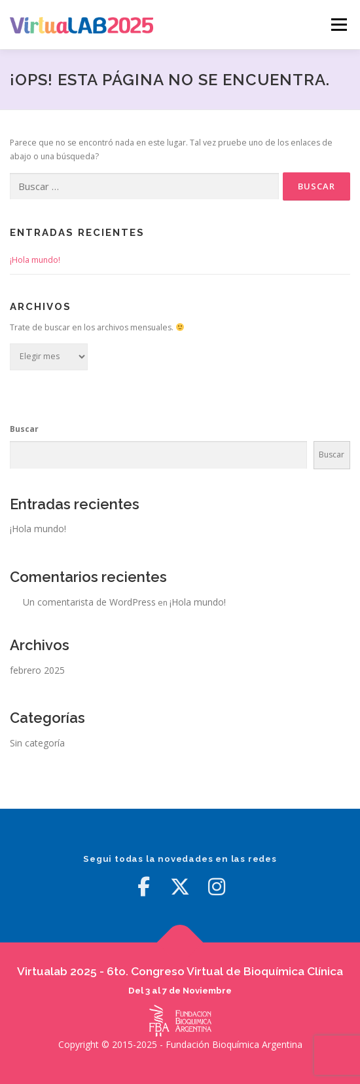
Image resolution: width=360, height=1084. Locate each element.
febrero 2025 (37, 670)
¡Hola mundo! (35, 259)
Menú (338, 24)
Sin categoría (37, 743)
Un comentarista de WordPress (89, 602)
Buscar (24, 429)
